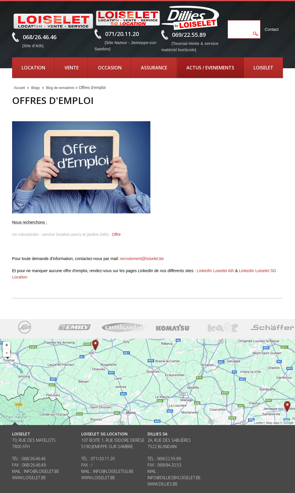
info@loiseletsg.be (113, 471)
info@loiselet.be (41, 471)
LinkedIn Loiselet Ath (215, 270)
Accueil (19, 88)
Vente (72, 68)
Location (33, 68)
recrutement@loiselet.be (142, 258)
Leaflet (258, 422)
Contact (272, 29)
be (175, 484)
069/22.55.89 (189, 35)
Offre (116, 234)
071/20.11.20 (122, 34)
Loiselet (263, 68)
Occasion (110, 68)
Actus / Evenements (210, 68)
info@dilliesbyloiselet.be (174, 477)
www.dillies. (160, 484)
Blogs (35, 88)
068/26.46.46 (39, 37)
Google (288, 422)
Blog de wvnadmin (60, 88)
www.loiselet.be (29, 477)
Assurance (154, 68)
